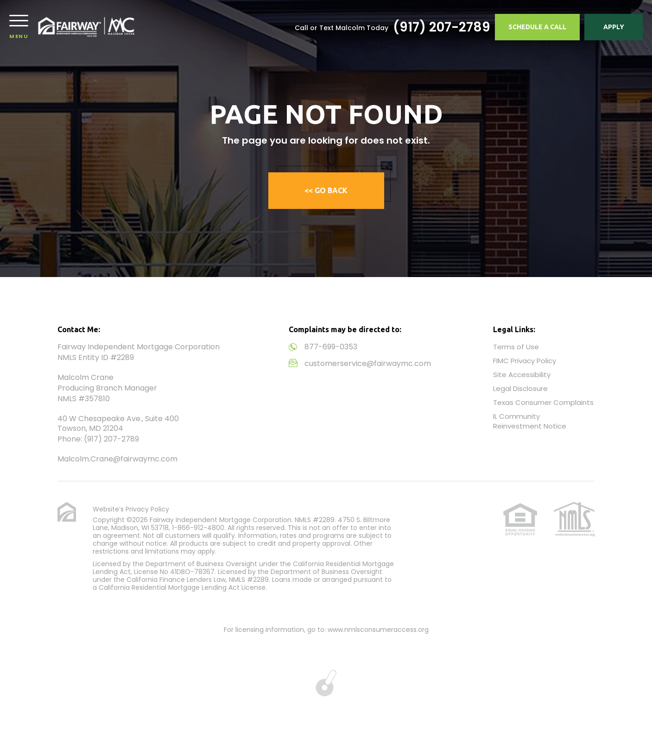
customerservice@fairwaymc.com (367, 363)
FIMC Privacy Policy (524, 361)
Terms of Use (516, 347)
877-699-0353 (330, 346)
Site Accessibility (522, 374)
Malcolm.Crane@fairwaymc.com (117, 459)
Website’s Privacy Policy (131, 509)
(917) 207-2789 (441, 27)
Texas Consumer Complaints (543, 402)
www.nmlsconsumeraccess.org (378, 629)
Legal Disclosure (520, 388)
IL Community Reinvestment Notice (529, 421)
